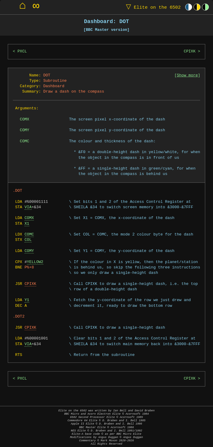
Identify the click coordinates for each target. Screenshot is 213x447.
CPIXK (189, 51)
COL (28, 240)
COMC (29, 234)
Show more (187, 75)
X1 (27, 223)
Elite (152, 7)
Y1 (27, 300)
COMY (29, 251)
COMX (29, 218)
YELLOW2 (35, 262)
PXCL (22, 51)
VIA (28, 207)
